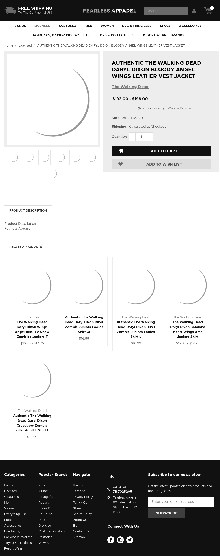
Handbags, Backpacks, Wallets (62, 35)
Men (91, 26)
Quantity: (119, 136)
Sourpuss (45, 514)
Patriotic (79, 491)
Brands (179, 35)
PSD (42, 520)
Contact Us (81, 531)
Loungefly (46, 497)
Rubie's (44, 502)
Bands (22, 26)
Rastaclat (45, 537)
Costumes (70, 26)
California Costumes (53, 531)
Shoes (167, 26)
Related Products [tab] (25, 246)
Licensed (44, 26)
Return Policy (82, 514)
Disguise (45, 525)
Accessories (192, 26)
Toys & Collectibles (118, 35)
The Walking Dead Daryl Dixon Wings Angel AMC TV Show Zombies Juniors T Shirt (32, 332)
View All (44, 543)
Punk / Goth (81, 502)
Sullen (43, 485)
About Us (80, 520)
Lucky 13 (45, 508)
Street (77, 508)
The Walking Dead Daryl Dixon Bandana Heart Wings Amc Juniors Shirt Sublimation (187, 332)
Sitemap (79, 537)
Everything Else (138, 26)
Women (109, 26)
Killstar (43, 491)
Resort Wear (154, 35)
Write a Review (179, 108)
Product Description (28, 210)
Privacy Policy (83, 497)
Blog (76, 525)
